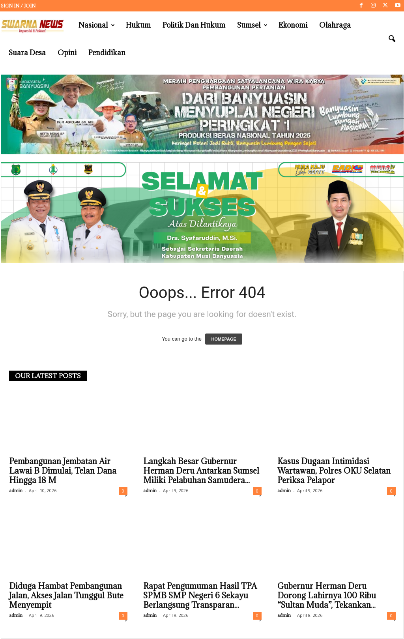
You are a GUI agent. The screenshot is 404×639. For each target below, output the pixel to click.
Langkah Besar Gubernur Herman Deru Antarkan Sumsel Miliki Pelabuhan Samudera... (201, 471)
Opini (67, 52)
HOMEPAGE (223, 339)
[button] (391, 39)
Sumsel (252, 25)
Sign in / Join (18, 6)
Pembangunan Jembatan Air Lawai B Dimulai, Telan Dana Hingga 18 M (62, 471)
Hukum (138, 25)
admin (15, 491)
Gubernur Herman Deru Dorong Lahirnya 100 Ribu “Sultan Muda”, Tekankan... (326, 596)
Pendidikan (106, 52)
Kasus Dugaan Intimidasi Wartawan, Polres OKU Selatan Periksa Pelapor (334, 471)
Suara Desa (27, 52)
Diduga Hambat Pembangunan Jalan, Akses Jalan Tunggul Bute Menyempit (66, 596)
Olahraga (335, 25)
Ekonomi (293, 25)
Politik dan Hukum (194, 25)
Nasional (97, 25)
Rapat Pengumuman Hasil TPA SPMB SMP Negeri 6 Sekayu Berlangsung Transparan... (200, 596)
